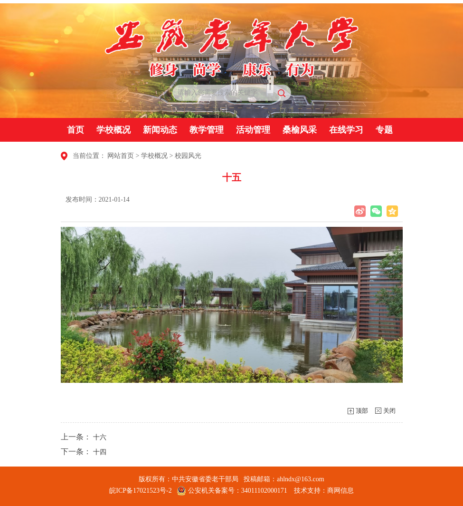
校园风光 (188, 155)
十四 (99, 452)
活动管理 (253, 130)
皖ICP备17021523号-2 (140, 490)
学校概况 (113, 130)
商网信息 (340, 490)
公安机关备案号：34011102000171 (232, 490)
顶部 (362, 410)
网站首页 (120, 155)
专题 (384, 130)
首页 (75, 130)
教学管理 (206, 130)
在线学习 (346, 130)
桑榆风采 (300, 130)
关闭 (389, 410)
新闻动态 (160, 130)
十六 (99, 437)
